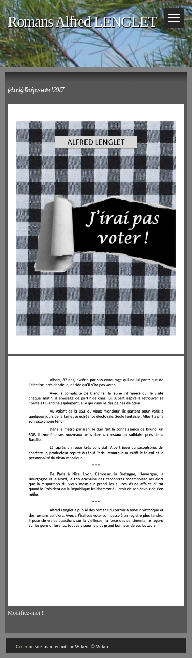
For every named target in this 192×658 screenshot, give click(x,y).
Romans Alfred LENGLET (82, 21)
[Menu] (174, 18)
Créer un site (29, 646)
